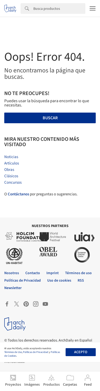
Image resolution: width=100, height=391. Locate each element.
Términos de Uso (13, 352)
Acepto (80, 352)
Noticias (11, 157)
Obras (9, 169)
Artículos (11, 163)
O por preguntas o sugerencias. (41, 194)
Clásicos (11, 176)
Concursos (13, 182)
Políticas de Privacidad (35, 352)
